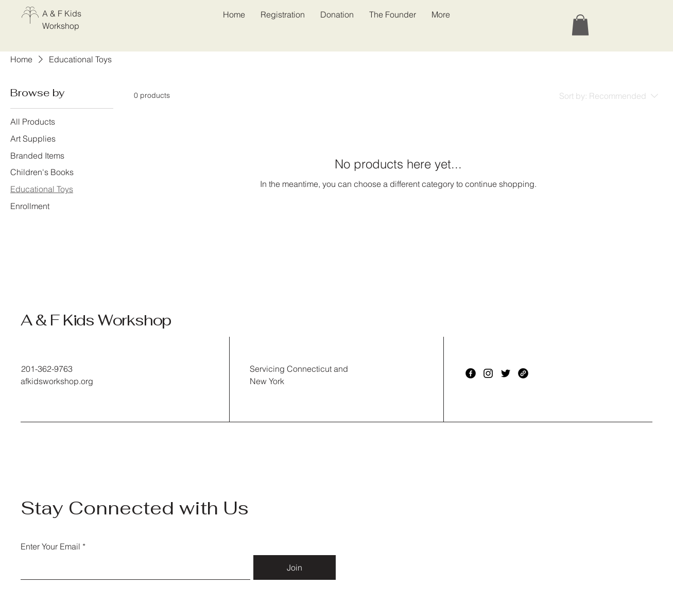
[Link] (523, 373)
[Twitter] (505, 373)
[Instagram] (488, 373)
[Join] (294, 567)
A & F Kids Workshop (96, 320)
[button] (580, 25)
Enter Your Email (50, 546)
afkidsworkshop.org (57, 381)
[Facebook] (470, 373)
